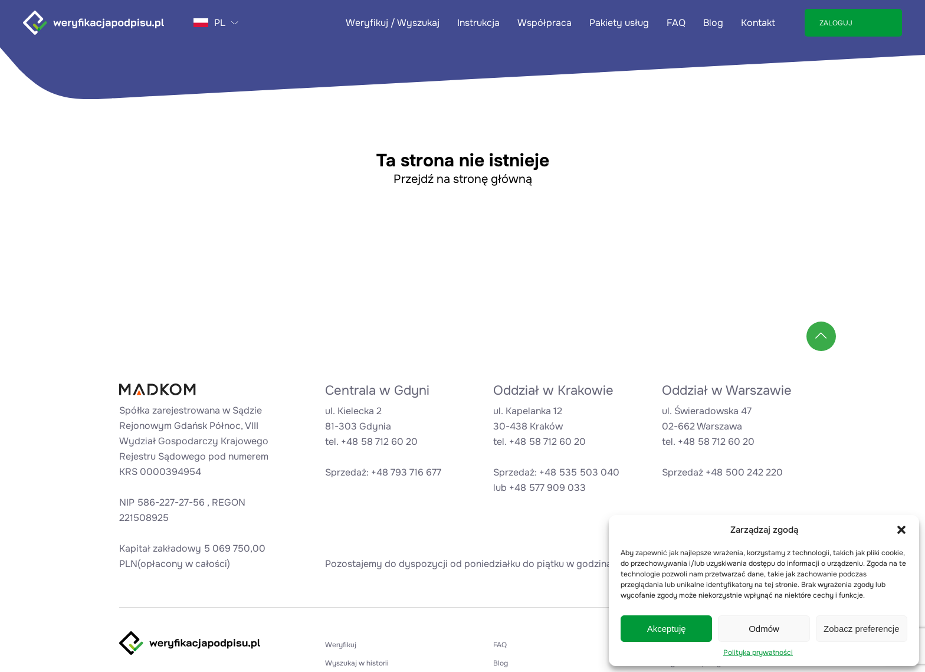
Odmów (764, 629)
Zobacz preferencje (861, 629)
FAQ (676, 23)
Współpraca (544, 23)
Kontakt (758, 23)
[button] (901, 530)
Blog (713, 23)
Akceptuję (666, 629)
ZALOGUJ (835, 23)
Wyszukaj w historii (357, 663)
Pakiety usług (619, 23)
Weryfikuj (340, 645)
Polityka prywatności (758, 652)
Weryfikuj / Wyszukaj (392, 23)
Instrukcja (478, 23)
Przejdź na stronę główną (462, 179)
